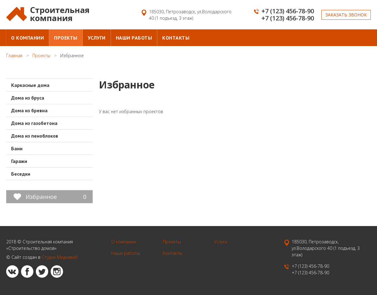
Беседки (20, 174)
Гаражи (19, 161)
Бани (17, 148)
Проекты (66, 38)
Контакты (175, 38)
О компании (27, 38)
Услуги (97, 38)
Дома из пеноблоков (34, 136)
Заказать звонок (346, 15)
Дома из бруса (27, 98)
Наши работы (134, 38)
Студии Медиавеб (60, 257)
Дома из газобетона (34, 123)
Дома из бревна (29, 110)
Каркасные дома (30, 85)
